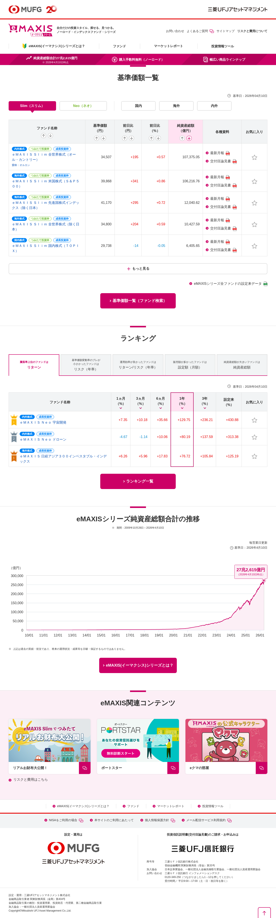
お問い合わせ (175, 31)
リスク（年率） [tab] (86, 364)
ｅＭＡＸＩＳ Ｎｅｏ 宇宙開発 (43, 422)
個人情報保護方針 (160, 820)
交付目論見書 (223, 161)
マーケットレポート (168, 46)
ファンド (119, 46)
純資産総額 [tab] (242, 364)
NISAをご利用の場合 (66, 820)
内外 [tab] (214, 106)
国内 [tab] (138, 106)
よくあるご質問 (200, 31)
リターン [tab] (34, 364)
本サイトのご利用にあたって (114, 820)
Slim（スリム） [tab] (32, 106)
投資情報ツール (222, 46)
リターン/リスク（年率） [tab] (138, 364)
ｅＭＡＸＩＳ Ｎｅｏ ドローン (43, 439)
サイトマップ (225, 31)
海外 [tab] (176, 106)
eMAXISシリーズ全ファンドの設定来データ (230, 284)
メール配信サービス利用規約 (209, 820)
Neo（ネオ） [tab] (83, 106)
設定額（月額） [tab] (190, 364)
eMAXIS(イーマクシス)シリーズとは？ (83, 806)
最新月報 (220, 153)
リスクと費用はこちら (30, 779)
